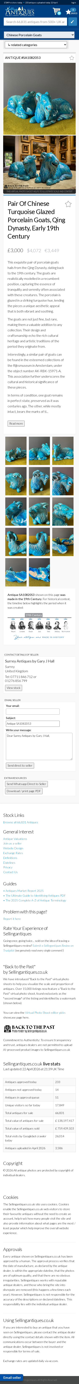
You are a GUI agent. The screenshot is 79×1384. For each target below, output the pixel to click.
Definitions (10, 858)
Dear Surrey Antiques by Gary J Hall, (39, 746)
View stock (13, 687)
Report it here (12, 919)
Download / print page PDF (24, 791)
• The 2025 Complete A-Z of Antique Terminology (34, 900)
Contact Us (10, 872)
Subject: (11, 718)
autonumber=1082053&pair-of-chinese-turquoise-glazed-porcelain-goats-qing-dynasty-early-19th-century (39, 34)
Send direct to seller (20, 765)
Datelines (9, 862)
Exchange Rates (13, 853)
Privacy (7, 867)
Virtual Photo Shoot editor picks (45, 1012)
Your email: (12, 705)
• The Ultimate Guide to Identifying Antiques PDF (34, 895)
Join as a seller (12, 843)
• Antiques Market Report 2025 (23, 890)
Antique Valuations (15, 838)
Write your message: (18, 730)
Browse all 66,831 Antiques (20, 822)
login (73, 2)
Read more (16, 423)
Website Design (13, 848)
